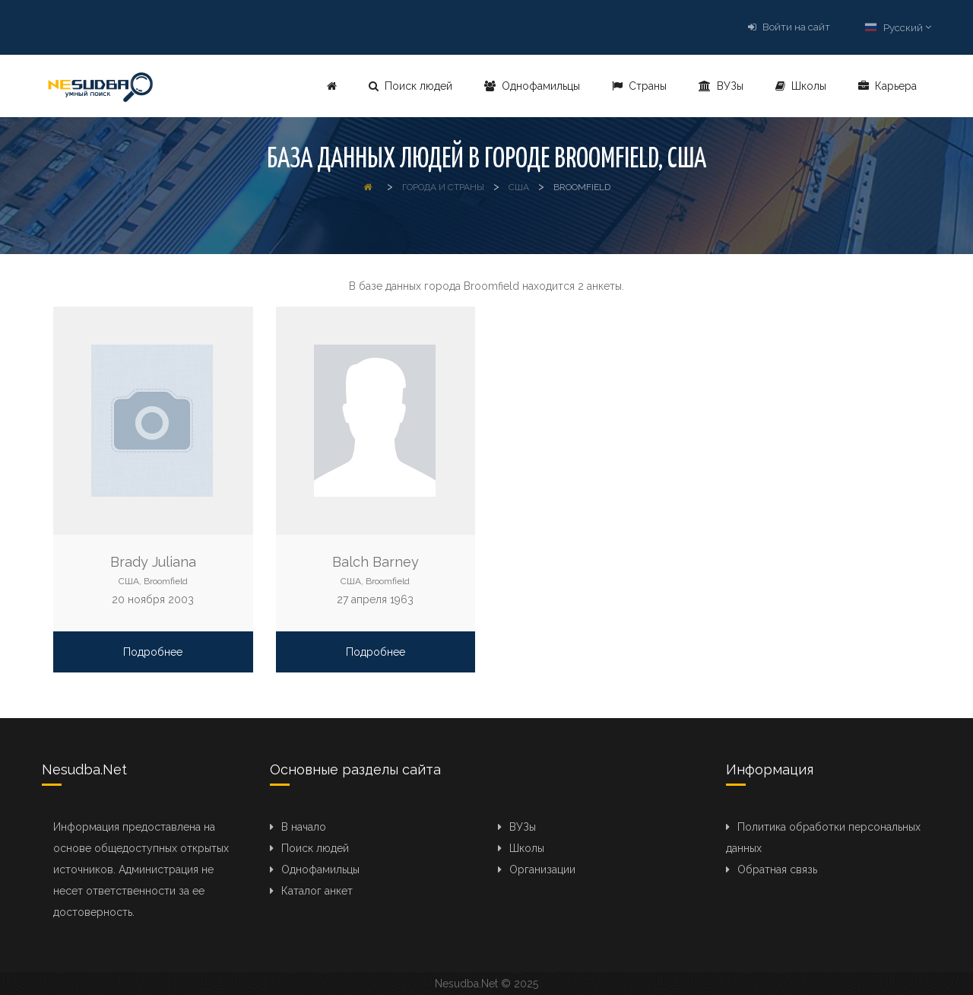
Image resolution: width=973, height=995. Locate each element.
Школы (800, 86)
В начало (303, 827)
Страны (639, 86)
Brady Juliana (153, 562)
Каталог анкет (317, 891)
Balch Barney (375, 562)
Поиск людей (410, 86)
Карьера (887, 86)
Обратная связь (777, 869)
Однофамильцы (532, 86)
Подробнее (152, 652)
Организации (542, 869)
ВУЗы (721, 86)
